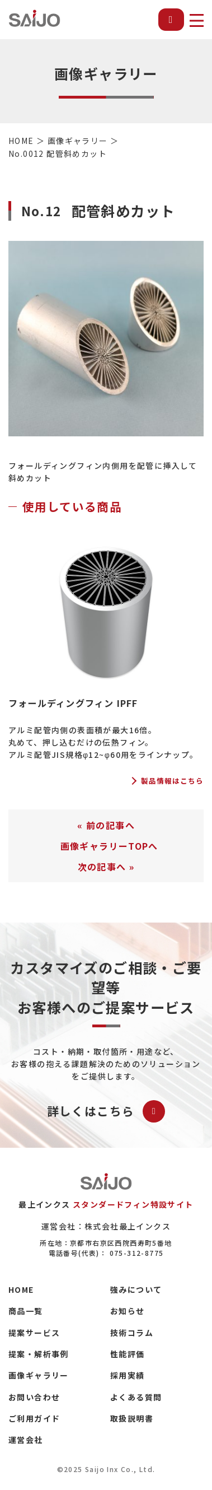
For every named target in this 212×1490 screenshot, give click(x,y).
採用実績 (127, 1375)
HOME (21, 1289)
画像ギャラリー (38, 1375)
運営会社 (25, 1439)
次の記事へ (102, 866)
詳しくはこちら (106, 1111)
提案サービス (34, 1332)
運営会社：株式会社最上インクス (106, 1226)
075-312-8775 (137, 1253)
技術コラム (131, 1332)
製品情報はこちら (172, 781)
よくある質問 (136, 1397)
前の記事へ (110, 825)
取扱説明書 (131, 1418)
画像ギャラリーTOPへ (109, 846)
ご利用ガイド (34, 1418)
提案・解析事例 (38, 1353)
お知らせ (127, 1310)
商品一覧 (25, 1310)
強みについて (136, 1289)
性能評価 (127, 1353)
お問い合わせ (34, 1397)
